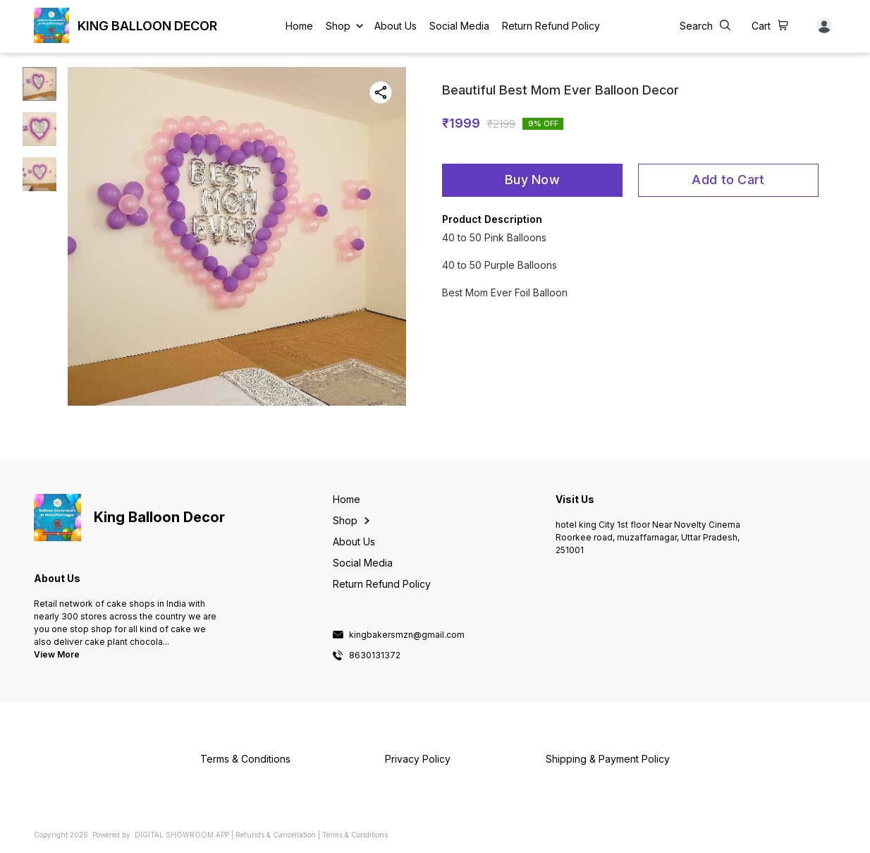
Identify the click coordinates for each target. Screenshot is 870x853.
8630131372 (374, 655)
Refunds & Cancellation (275, 834)
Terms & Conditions (355, 834)
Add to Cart (728, 179)
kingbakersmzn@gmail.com (407, 635)
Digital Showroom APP (182, 834)
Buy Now (532, 179)
